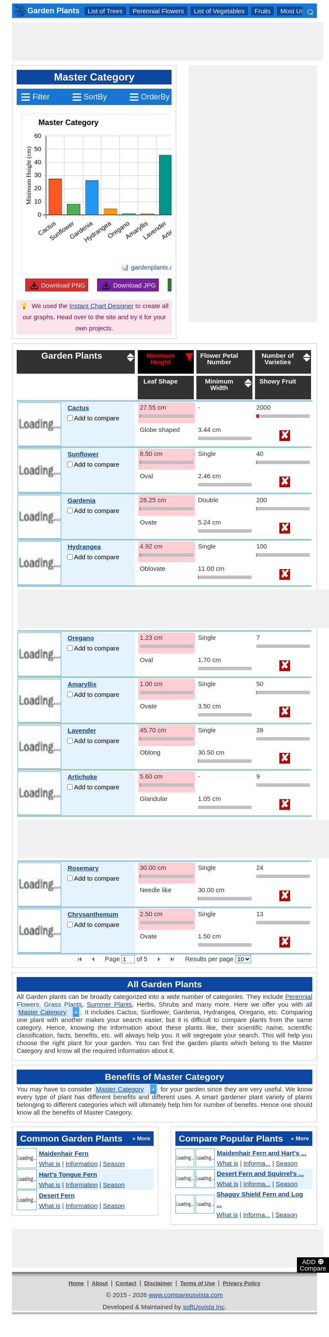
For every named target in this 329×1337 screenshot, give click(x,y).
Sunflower (83, 454)
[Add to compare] (70, 418)
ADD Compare (313, 1264)
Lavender (82, 730)
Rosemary (83, 868)
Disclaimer (158, 1283)
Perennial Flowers (158, 11)
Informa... (256, 1163)
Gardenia (81, 500)
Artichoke (82, 776)
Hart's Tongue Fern (68, 1174)
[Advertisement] (167, 41)
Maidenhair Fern (64, 1153)
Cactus (78, 407)
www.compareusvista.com (186, 1294)
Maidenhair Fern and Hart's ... (261, 1153)
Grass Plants (63, 1004)
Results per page (209, 958)
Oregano (81, 638)
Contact (126, 1283)
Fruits (263, 11)
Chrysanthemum (93, 914)
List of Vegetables (219, 11)
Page (112, 958)
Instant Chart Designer (101, 305)
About (100, 1283)
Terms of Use (197, 1283)
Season (114, 1163)
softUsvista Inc (204, 1306)
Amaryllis (82, 684)
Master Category (48, 1012)
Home (76, 1283)
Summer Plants (109, 1004)
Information (81, 1163)
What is (49, 1163)
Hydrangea (84, 546)
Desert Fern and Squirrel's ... (260, 1173)
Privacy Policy (242, 1283)
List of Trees (105, 11)
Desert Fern (56, 1195)
